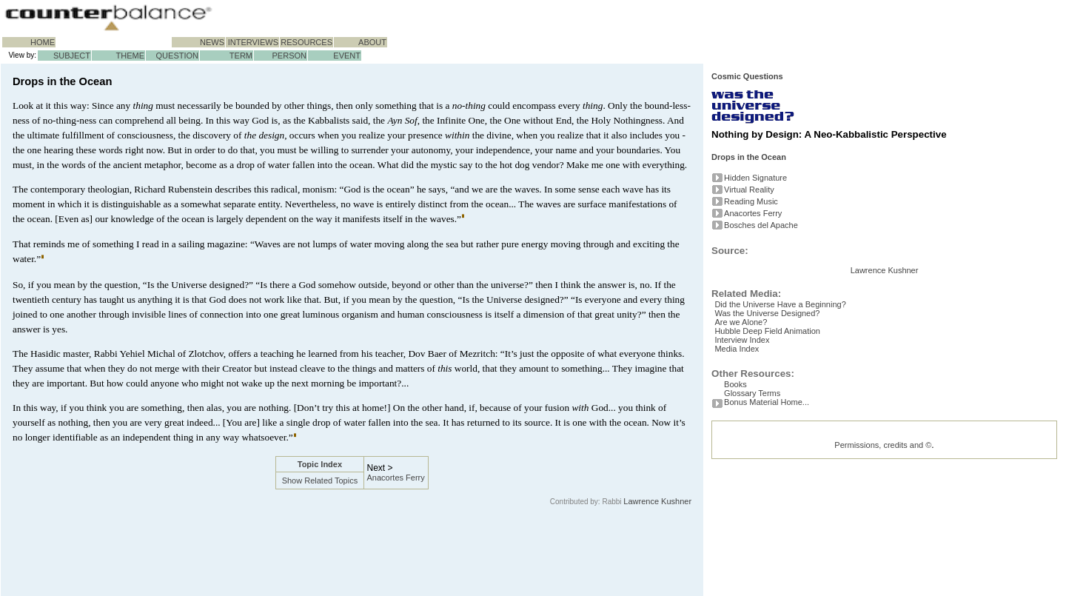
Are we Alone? (750, 404)
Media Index (746, 439)
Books (735, 475)
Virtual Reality (749, 189)
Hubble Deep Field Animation (776, 416)
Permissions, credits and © (882, 542)
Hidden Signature (755, 177)
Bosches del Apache (761, 225)
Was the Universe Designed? (776, 392)
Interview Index (751, 427)
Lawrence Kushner (657, 501)
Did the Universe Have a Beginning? (789, 380)
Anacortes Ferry (396, 477)
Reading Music (751, 201)
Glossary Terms (752, 487)
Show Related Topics (320, 480)
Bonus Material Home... (766, 499)
